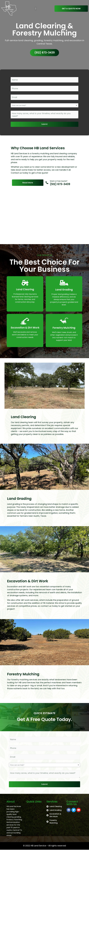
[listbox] (44, 105)
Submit (44, 124)
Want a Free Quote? (58, 181)
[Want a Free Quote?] (47, 182)
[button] (36, 8)
